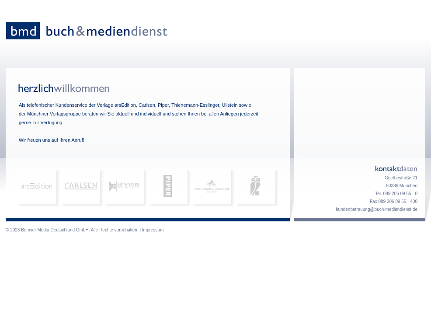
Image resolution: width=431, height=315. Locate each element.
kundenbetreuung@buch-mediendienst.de (376, 209)
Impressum (152, 230)
